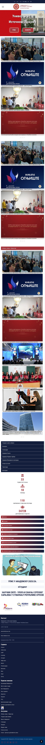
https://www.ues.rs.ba (5, 635)
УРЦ (2, 699)
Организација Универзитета (6, 683)
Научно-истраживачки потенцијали (10, 534)
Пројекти (3, 696)
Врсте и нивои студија (5, 686)
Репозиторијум (4, 666)
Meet (2, 671)
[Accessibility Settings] (41, 741)
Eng (17, 1)
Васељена (3, 668)
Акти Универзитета (5, 688)
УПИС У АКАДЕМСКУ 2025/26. (22, 581)
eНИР (2, 652)
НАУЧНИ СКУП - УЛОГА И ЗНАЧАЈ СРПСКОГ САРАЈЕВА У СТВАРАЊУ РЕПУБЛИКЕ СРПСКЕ (22, 593)
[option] (7, 606)
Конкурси (3, 724)
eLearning (3, 655)
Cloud (2, 674)
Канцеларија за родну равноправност (10, 546)
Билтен (4, 517)
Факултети (3, 694)
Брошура (4, 521)
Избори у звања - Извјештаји (7, 714)
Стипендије (3, 722)
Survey (2, 676)
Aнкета (2, 663)
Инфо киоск (3, 660)
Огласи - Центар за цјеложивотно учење (9, 732)
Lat (14, 1)
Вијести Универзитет (5, 719)
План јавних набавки (7, 525)
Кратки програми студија (8, 538)
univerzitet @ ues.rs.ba (5, 631)
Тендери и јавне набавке (6, 716)
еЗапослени (3, 650)
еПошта (2, 647)
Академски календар (7, 529)
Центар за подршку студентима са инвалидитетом (12, 551)
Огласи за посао (4, 730)
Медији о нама (4, 727)
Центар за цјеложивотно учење (9, 542)
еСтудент (22, 587)
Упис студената (4, 691)
